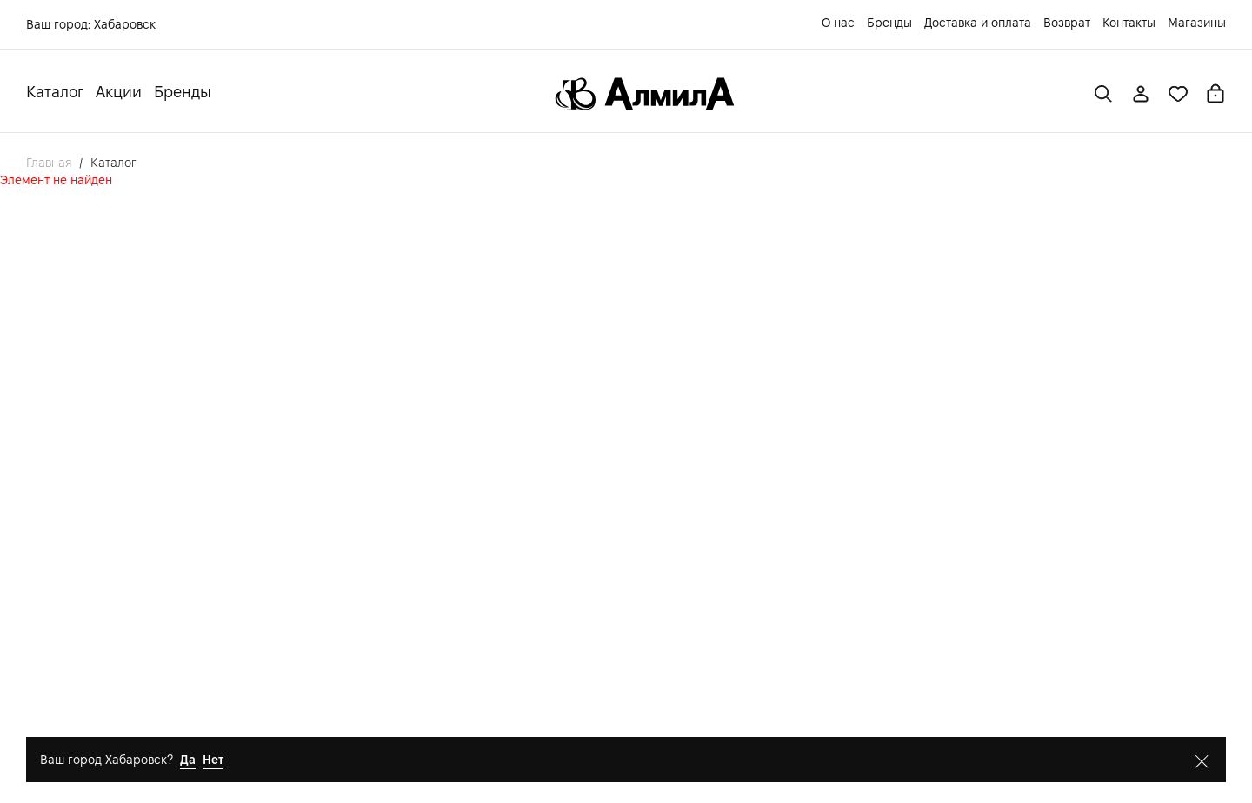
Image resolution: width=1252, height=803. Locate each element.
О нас (838, 23)
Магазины (1197, 23)
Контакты (1128, 23)
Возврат (1066, 23)
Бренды (889, 23)
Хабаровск (125, 24)
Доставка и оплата (977, 23)
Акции (119, 91)
